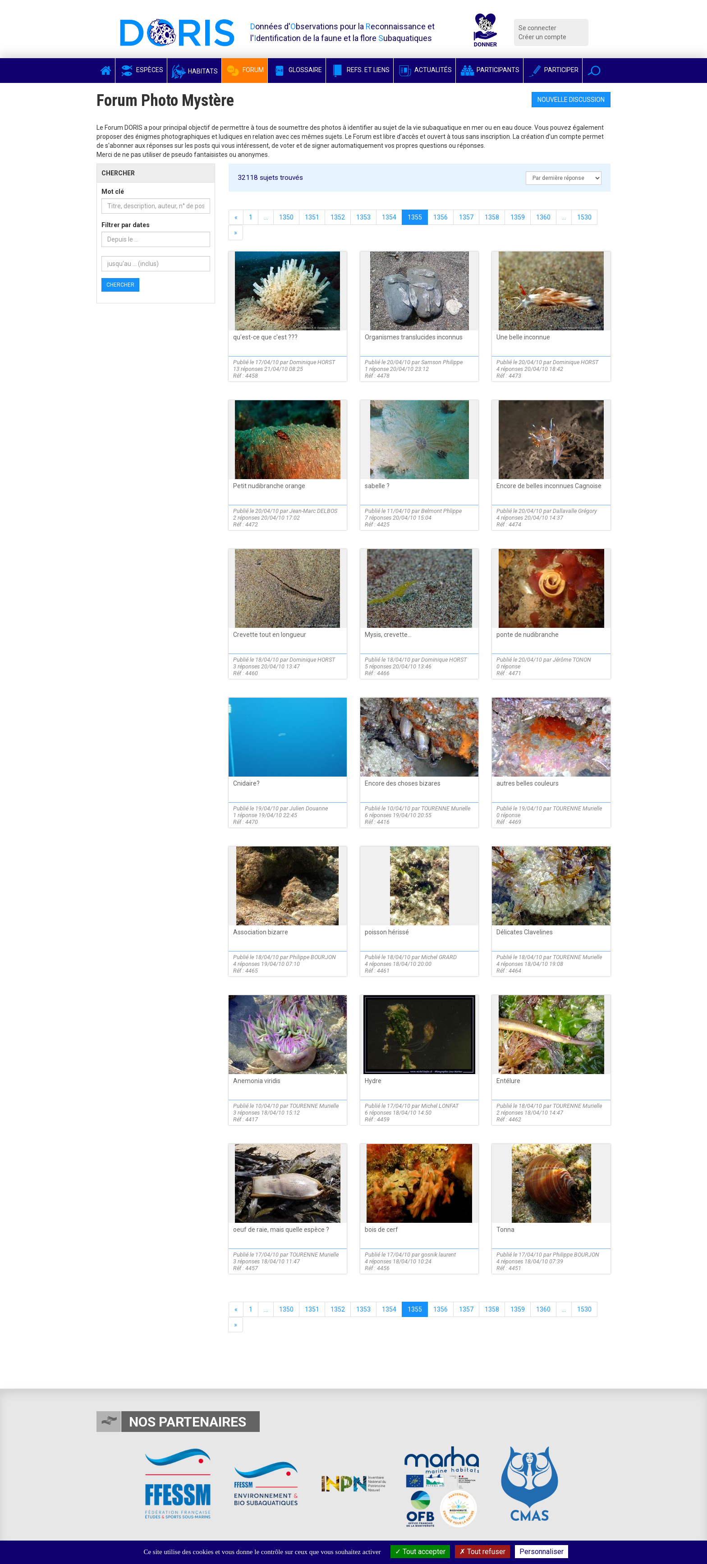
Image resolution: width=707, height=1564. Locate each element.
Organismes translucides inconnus (414, 337)
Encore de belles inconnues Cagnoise (548, 485)
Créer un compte (542, 37)
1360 (543, 217)
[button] (594, 70)
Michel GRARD (439, 957)
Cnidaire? (246, 783)
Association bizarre (260, 932)
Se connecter (537, 28)
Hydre (373, 1080)
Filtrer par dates (125, 225)
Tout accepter (420, 1551)
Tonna (505, 1229)
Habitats (194, 71)
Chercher (120, 285)
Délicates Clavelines (524, 932)
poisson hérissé (387, 932)
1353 (363, 217)
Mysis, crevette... (388, 634)
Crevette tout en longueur (269, 634)
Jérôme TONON (572, 659)
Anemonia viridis (256, 1080)
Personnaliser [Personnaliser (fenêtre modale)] (541, 1551)
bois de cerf (381, 1229)
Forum (244, 69)
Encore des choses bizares (403, 783)
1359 (517, 217)
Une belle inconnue (523, 337)
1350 (286, 217)
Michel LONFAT (440, 1105)
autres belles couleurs (527, 783)
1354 (389, 217)
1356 (440, 217)
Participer (552, 69)
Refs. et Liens (360, 69)
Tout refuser (482, 1551)
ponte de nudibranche (527, 634)
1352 (338, 217)
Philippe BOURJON (312, 957)
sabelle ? (377, 485)
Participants (489, 69)
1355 (415, 217)
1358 (492, 217)
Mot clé (112, 191)
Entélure (508, 1080)
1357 (466, 217)
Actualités (424, 69)
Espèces (141, 69)
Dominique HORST (312, 362)
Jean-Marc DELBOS (313, 511)
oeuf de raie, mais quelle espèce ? (281, 1229)
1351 (312, 217)
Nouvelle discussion (571, 99)
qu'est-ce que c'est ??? (265, 337)
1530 (584, 217)
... (266, 217)
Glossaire (296, 69)
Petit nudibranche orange (269, 485)
